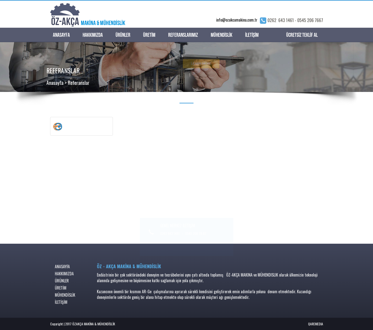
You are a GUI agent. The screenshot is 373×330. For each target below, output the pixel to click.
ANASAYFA (61, 35)
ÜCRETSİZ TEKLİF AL (302, 35)
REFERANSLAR (63, 70)
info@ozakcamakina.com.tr (236, 20)
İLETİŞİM (252, 35)
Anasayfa (54, 82)
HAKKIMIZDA (93, 35)
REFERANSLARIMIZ (183, 35)
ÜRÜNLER (123, 35)
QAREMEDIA (315, 323)
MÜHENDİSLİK (221, 35)
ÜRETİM (149, 35)
